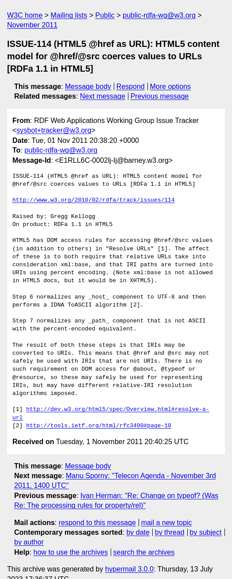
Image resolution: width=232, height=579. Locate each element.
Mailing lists (68, 15)
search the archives (144, 536)
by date (137, 516)
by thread (170, 516)
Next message (102, 96)
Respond (130, 86)
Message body (88, 86)
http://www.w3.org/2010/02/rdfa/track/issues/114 (93, 200)
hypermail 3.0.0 (129, 553)
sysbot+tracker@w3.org (53, 130)
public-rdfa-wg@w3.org (159, 15)
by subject (205, 516)
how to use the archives (71, 536)
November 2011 (32, 25)
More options (170, 86)
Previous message (160, 96)
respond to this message (96, 506)
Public (105, 15)
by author (29, 526)
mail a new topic (166, 506)
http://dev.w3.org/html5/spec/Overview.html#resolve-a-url (123, 402)
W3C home (25, 15)
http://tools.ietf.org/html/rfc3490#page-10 (98, 410)
